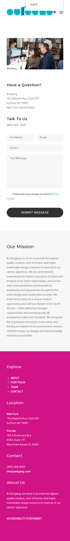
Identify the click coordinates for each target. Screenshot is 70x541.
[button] (61, 12)
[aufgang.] (35, 12)
